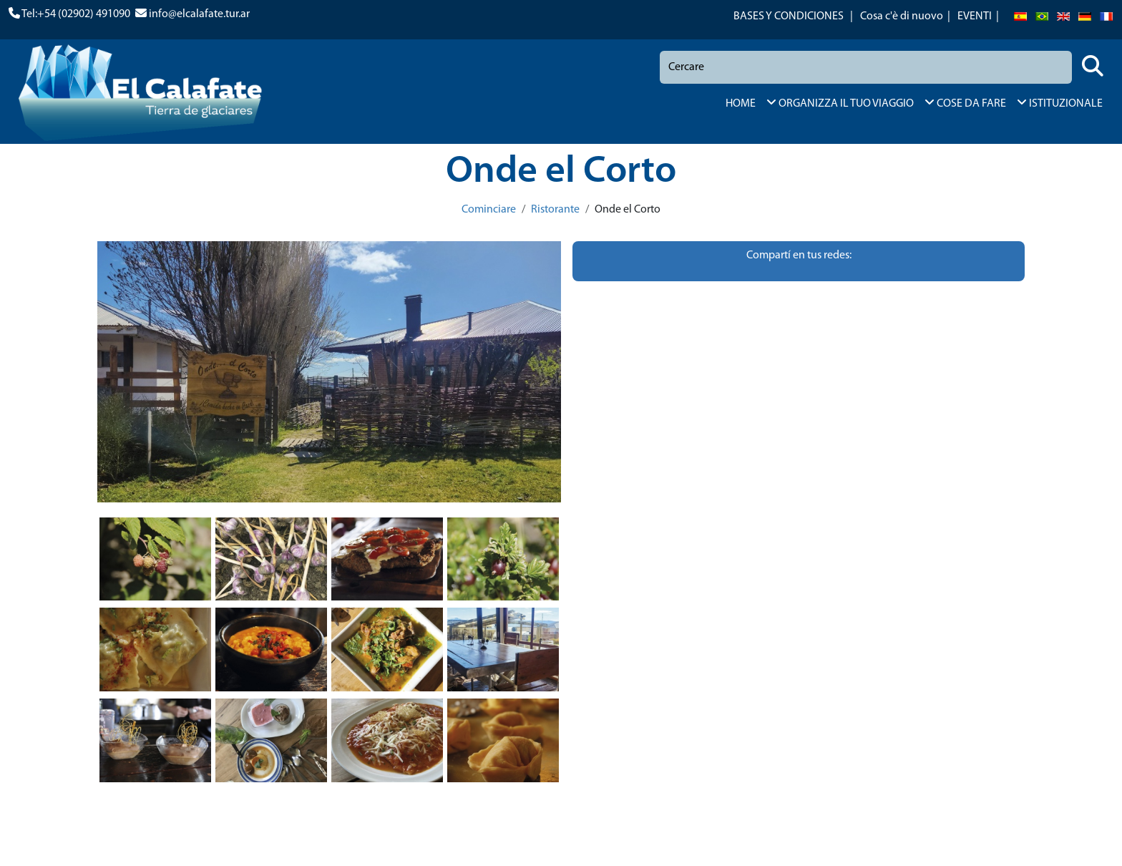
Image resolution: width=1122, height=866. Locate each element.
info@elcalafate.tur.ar (199, 14)
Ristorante (555, 209)
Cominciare (489, 209)
